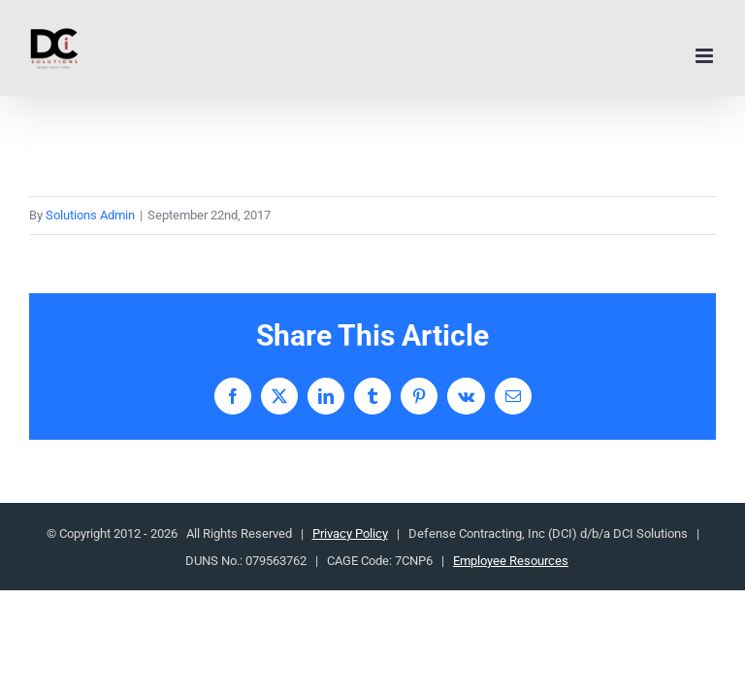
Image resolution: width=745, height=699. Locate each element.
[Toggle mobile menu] (706, 56)
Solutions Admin (90, 215)
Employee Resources (510, 560)
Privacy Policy (350, 533)
